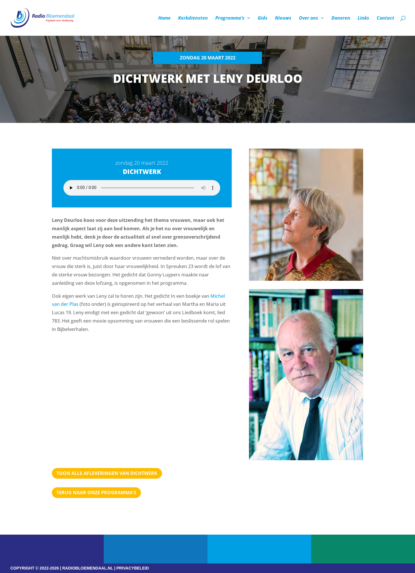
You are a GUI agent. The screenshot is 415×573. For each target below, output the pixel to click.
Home (164, 18)
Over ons (308, 18)
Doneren (340, 18)
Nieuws (283, 18)
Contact (385, 18)
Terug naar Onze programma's (96, 492)
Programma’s (229, 18)
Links (363, 18)
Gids (262, 18)
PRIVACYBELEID (132, 568)
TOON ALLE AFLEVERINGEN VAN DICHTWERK (106, 473)
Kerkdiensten (193, 18)
